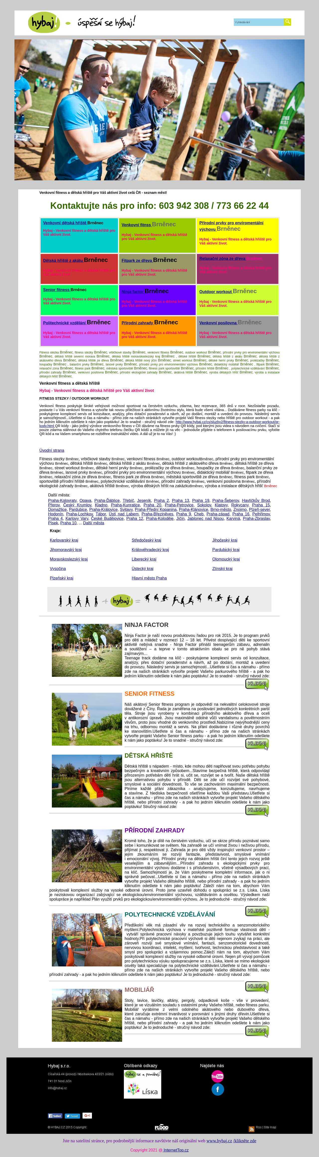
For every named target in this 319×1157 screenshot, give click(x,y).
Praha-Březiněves (157, 514)
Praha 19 (200, 500)
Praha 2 (161, 500)
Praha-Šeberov (225, 500)
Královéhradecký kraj (150, 550)
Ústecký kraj (143, 569)
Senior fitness (57, 290)
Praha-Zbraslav (256, 518)
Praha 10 (68, 523)
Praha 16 (240, 514)
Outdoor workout (216, 292)
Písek (53, 523)
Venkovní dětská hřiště (65, 223)
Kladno (101, 505)
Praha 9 (183, 514)
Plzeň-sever (259, 509)
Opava (85, 500)
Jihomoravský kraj (66, 550)
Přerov (54, 505)
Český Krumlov (77, 505)
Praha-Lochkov (79, 514)
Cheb (199, 514)
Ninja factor (133, 292)
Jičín (180, 518)
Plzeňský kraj (61, 578)
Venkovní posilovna (218, 323)
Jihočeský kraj (224, 540)
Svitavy (126, 509)
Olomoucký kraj (226, 559)
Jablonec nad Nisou (205, 518)
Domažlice (57, 509)
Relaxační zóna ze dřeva (222, 258)
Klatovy (221, 505)
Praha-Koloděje (159, 518)
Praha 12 (134, 518)
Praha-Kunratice (125, 505)
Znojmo (239, 509)
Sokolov (204, 505)
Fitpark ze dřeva (137, 260)
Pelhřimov (261, 514)
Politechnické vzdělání (65, 323)
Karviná (233, 518)
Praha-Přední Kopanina (156, 509)
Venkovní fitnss (137, 225)
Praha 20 (152, 505)
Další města (93, 523)
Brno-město (220, 509)
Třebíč (128, 500)
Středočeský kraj (146, 540)
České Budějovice (107, 518)
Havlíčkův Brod (256, 500)
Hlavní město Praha (149, 578)
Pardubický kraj (225, 550)
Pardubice (78, 509)
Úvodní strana (51, 450)
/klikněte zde (244, 1140)
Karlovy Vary (77, 518)
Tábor (101, 514)
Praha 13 (180, 500)
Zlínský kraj (222, 569)
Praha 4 (55, 518)
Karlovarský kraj (64, 540)
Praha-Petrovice (179, 505)
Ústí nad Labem (124, 514)
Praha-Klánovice (193, 509)
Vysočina (58, 569)
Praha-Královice (103, 509)
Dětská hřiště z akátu (63, 260)
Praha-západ (218, 514)
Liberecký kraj (144, 559)
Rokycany (239, 505)
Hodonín (55, 514)
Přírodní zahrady (138, 323)
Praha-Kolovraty (62, 500)
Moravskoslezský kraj (69, 559)
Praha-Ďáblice (107, 500)
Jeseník (144, 500)
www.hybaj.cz (219, 1140)
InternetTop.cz (175, 1150)
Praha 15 (261, 505)
